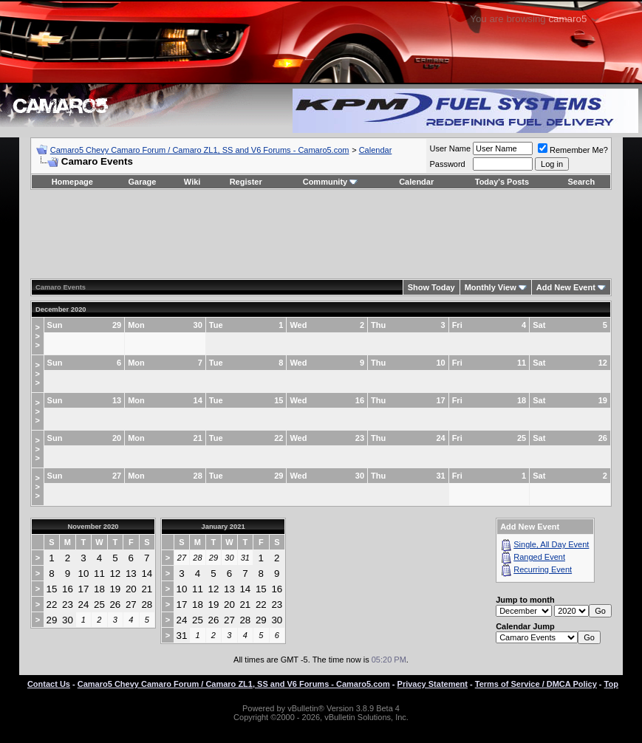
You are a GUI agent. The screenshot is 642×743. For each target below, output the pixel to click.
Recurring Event (542, 569)
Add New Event (565, 287)
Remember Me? (573, 149)
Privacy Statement (432, 683)
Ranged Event (539, 556)
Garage (143, 181)
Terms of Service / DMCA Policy (536, 683)
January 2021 (223, 526)
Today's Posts (502, 181)
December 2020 (60, 309)
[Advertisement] (321, 234)
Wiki (192, 181)
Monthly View (490, 287)
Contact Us (48, 683)
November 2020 (93, 526)
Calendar (375, 149)
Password (447, 164)
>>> (37, 336)
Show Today (431, 287)
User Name (450, 148)
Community (330, 181)
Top (611, 683)
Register (246, 181)
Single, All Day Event (551, 544)
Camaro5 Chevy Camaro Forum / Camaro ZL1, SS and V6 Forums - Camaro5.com (199, 149)
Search (581, 181)
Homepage (72, 181)
